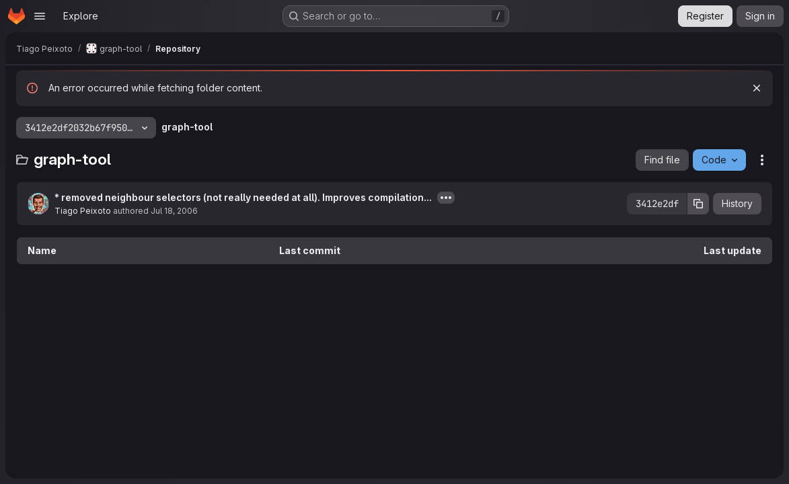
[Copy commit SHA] (698, 203)
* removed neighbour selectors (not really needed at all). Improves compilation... (243, 197)
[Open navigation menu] (39, 16)
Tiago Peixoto (82, 211)
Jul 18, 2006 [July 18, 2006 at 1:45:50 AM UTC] (174, 211)
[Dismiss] (757, 88)
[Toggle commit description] (446, 198)
